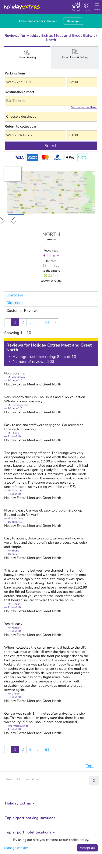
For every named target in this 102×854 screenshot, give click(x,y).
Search (51, 146)
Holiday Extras (21, 5)
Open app (73, 21)
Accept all (87, 848)
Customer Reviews (22, 310)
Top (92, 765)
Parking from (15, 73)
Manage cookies (16, 848)
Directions (14, 302)
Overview (14, 295)
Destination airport (19, 92)
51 (47, 322)
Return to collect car (20, 126)
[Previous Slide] (12, 220)
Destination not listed (84, 107)
